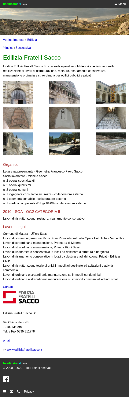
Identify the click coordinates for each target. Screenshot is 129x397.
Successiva (23, 47)
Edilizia (32, 39)
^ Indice (8, 47)
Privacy (29, 391)
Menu (120, 4)
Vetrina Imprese (13, 39)
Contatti (8, 286)
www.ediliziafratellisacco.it (24, 349)
